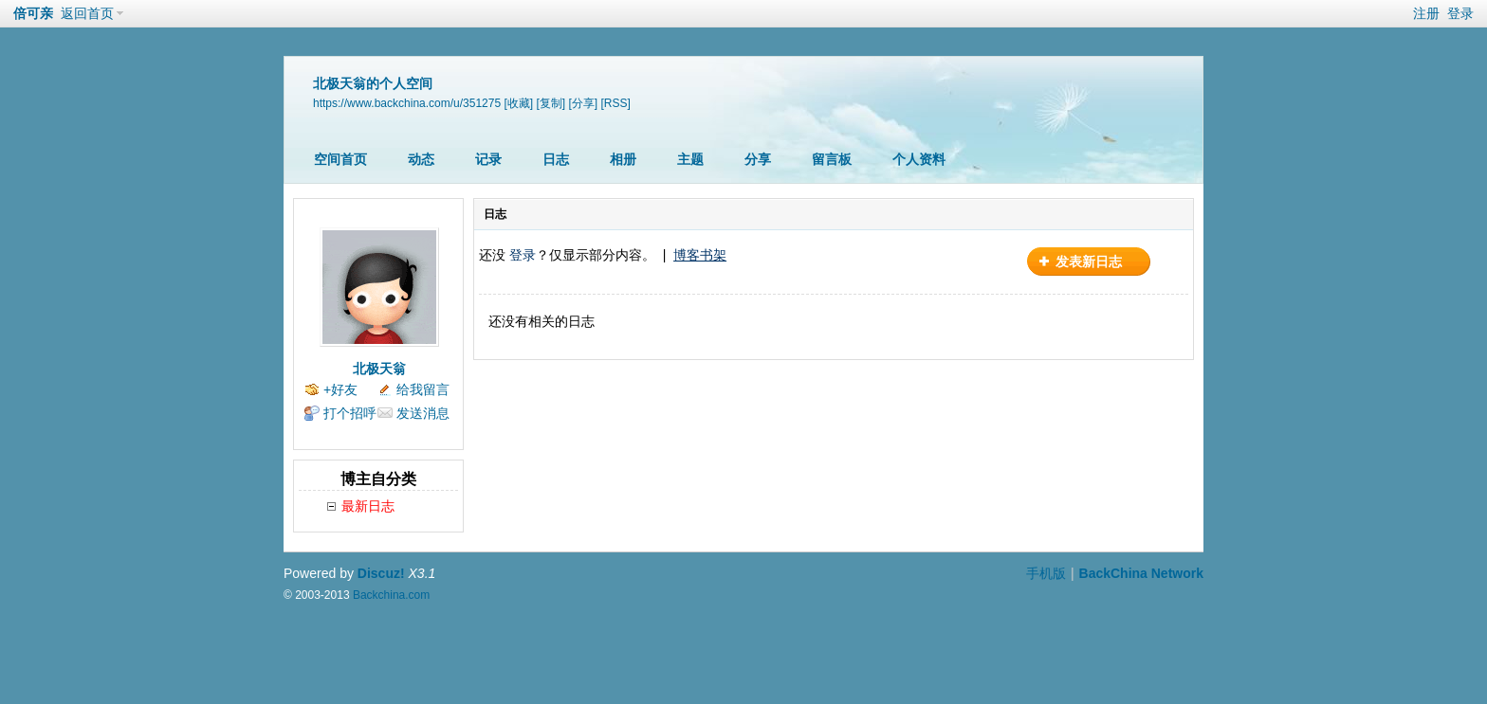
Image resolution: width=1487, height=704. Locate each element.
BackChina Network (1141, 573)
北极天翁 (379, 368)
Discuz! (381, 573)
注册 (1426, 13)
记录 (488, 159)
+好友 (340, 389)
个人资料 (918, 159)
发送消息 (423, 413)
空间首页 (340, 159)
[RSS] (616, 103)
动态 (421, 159)
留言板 (832, 159)
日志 (555, 159)
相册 (623, 159)
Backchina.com (391, 595)
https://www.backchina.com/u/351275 (407, 103)
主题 (690, 159)
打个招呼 (349, 413)
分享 (757, 159)
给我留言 (423, 389)
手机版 (1046, 573)
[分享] (583, 103)
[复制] (550, 103)
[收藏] (518, 103)
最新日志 (368, 506)
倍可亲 (33, 13)
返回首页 (87, 13)
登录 (1460, 13)
